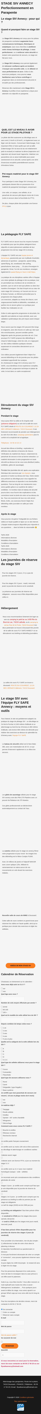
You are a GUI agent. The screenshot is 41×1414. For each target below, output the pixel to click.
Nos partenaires (20, 1401)
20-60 (5, 1007)
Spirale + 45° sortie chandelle (13, 1118)
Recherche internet (10, 1136)
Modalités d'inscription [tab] (9, 540)
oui (4, 988)
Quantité (4, 1350)
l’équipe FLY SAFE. (19, 735)
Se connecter (8, 1309)
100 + (5, 1012)
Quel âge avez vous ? (9, 994)
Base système (8, 1090)
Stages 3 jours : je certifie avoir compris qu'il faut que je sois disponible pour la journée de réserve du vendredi (20, 1188)
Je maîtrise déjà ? (8, 1105)
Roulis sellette (8, 1112)
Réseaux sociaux (9, 1133)
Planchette (7, 1075)
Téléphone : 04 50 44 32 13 (11, 443)
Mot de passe (6, 1326)
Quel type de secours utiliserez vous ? (16, 1078)
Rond (5, 1082)
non (4, 991)
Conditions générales (26, 1397)
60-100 (5, 1010)
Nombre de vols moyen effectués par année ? (18, 1003)
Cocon (5, 1069)
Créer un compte (9, 1312)
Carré (5, 1084)
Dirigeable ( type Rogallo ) (12, 1087)
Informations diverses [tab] (9, 538)
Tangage (6, 1109)
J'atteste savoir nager (9, 1155)
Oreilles (6, 1115)
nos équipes (26, 473)
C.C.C (5, 1060)
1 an (4, 1028)
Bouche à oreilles (9, 1130)
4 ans (5, 1036)
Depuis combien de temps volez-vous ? (16, 1024)
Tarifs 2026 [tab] (5, 535)
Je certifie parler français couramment (15, 1141)
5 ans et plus (7, 1039)
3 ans (5, 1033)
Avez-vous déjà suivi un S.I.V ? (13, 984)
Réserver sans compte (11, 1315)
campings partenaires (25, 435)
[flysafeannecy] (20, 670)
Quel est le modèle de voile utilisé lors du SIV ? (19, 1015)
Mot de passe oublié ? (9, 1335)
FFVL (4, 206)
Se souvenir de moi (8, 1338)
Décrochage (7, 1123)
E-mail (3, 1318)
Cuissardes (7, 1072)
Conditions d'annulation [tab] (9, 543)
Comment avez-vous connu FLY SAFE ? (16, 1126)
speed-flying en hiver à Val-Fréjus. (23, 272)
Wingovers (7, 1120)
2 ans (5, 1031)
